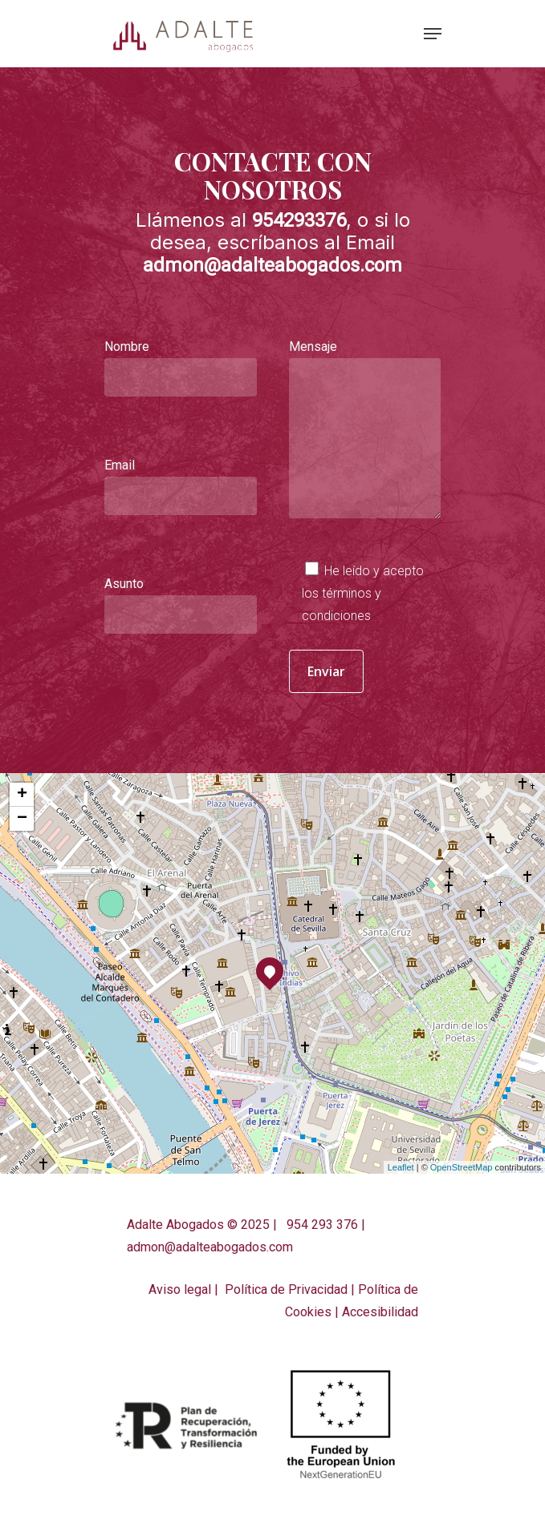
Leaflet (401, 1167)
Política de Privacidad (286, 1289)
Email (180, 486)
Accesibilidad (380, 1312)
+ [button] (22, 795)
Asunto (180, 605)
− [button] (22, 819)
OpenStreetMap (461, 1167)
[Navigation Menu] (432, 34)
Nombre (180, 368)
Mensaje (365, 420)
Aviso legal (179, 1289)
